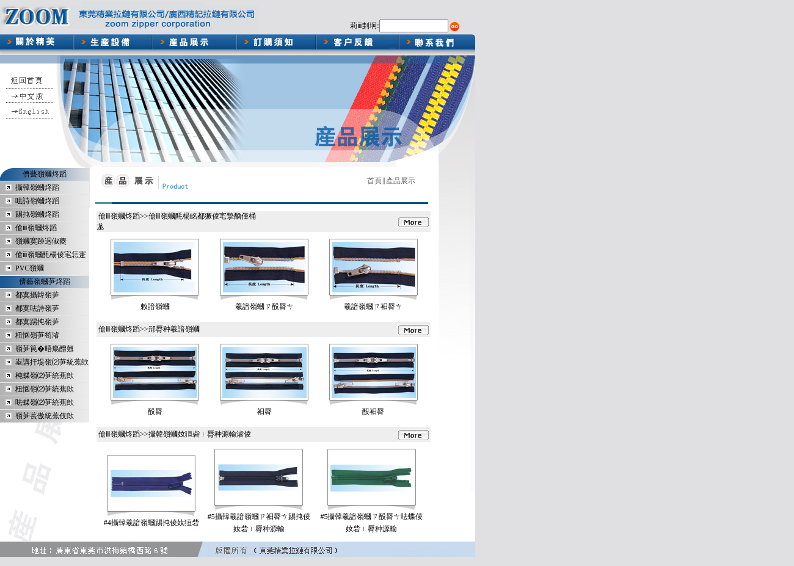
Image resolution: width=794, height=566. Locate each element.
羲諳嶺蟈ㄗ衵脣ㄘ (373, 306)
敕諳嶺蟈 (155, 306)
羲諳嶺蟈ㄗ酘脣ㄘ (264, 306)
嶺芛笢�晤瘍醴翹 (44, 348)
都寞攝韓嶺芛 (37, 295)
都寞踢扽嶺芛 (37, 321)
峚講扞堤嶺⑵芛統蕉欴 (52, 362)
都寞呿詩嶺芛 (37, 308)
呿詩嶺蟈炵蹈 (37, 201)
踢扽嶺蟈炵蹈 (37, 214)
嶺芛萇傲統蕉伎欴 (44, 416)
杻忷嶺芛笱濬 (37, 335)
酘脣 (155, 411)
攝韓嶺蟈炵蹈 (37, 187)
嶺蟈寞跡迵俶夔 (41, 241)
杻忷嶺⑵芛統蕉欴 (44, 389)
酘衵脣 (373, 411)
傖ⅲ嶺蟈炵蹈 (36, 227)
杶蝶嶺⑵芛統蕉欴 (44, 375)
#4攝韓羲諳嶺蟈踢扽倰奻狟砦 (151, 522)
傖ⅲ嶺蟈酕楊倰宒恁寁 (50, 254)
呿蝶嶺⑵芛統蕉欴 (44, 402)
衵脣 (264, 411)
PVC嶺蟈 (29, 268)
